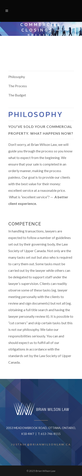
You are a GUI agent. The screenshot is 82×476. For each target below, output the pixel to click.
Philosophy (16, 77)
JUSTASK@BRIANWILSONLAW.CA (41, 444)
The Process (17, 86)
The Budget (17, 95)
